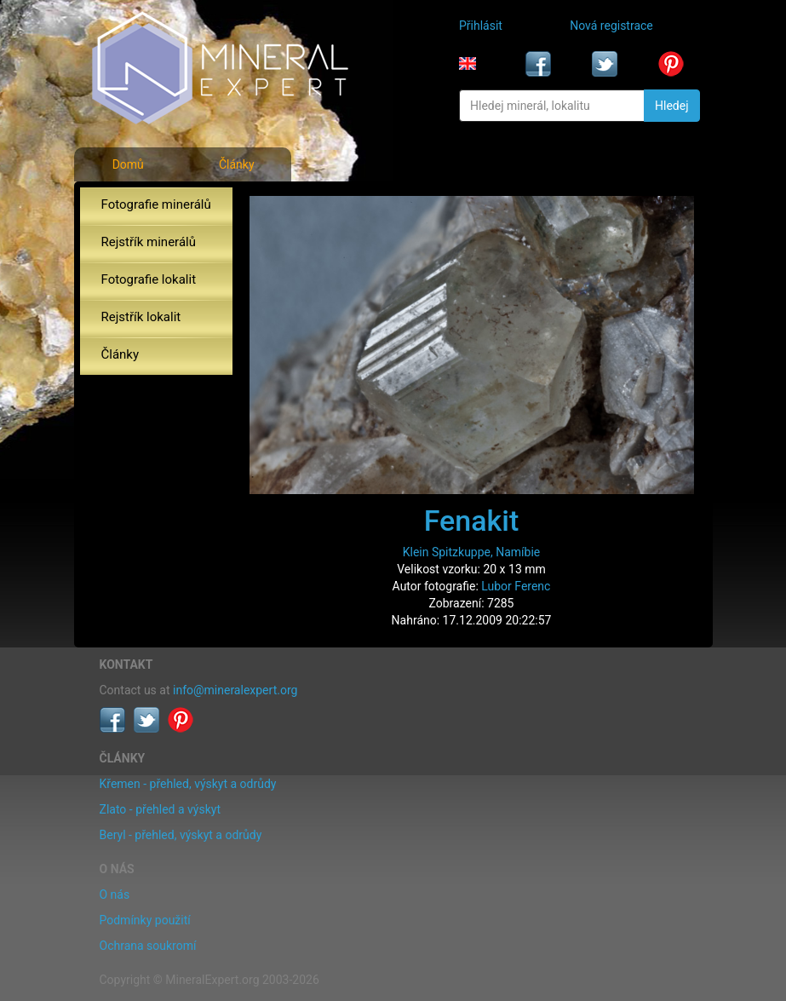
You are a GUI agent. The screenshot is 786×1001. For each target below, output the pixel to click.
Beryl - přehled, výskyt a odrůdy (181, 835)
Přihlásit (480, 25)
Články (237, 164)
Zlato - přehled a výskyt (160, 809)
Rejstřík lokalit (141, 317)
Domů (128, 164)
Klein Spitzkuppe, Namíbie (472, 552)
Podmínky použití (145, 920)
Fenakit (471, 520)
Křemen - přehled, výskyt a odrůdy (188, 784)
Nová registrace (611, 25)
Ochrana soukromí (148, 945)
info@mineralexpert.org (235, 690)
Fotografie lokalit (149, 279)
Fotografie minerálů (156, 204)
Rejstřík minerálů (148, 242)
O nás (115, 894)
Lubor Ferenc (515, 586)
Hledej (671, 105)
